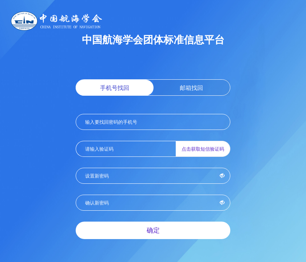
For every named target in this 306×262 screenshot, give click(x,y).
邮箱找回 (191, 88)
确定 (153, 230)
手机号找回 (114, 88)
